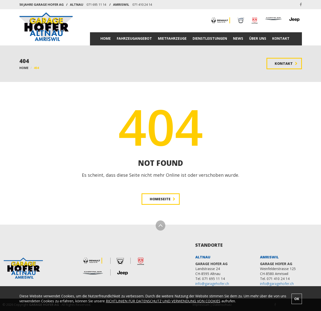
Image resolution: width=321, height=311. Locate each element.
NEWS (238, 38)
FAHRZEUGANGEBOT (134, 38)
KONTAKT (281, 38)
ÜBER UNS (257, 38)
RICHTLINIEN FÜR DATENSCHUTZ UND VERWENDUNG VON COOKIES (163, 301)
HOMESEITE (162, 199)
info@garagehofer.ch (212, 283)
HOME (105, 38)
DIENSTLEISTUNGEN (210, 38)
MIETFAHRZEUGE (172, 38)
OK (296, 298)
